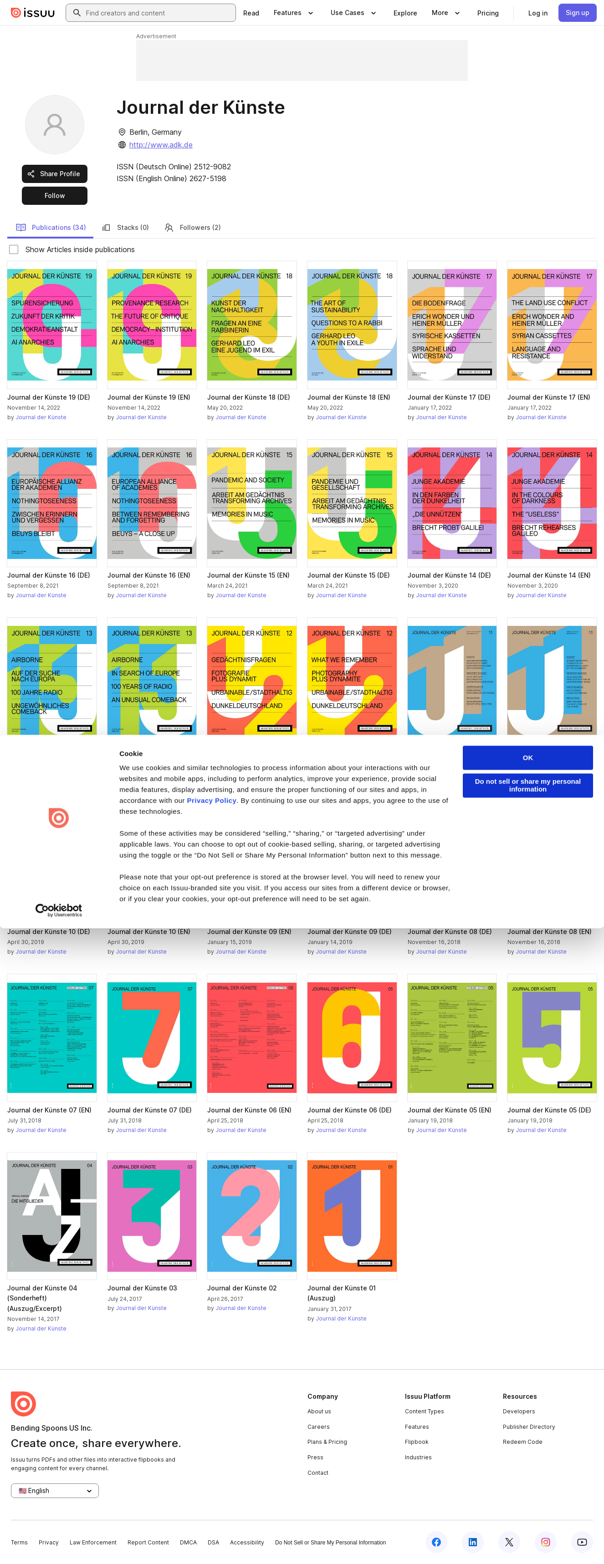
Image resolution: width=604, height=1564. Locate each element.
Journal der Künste (41, 417)
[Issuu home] (32, 13)
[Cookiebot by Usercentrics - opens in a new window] (59, 1546)
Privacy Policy (212, 1436)
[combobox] (159, 12)
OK (528, 1393)
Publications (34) (50, 227)
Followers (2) (192, 227)
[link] (251, 13)
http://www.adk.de (161, 144)
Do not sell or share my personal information (528, 1421)
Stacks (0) (125, 227)
